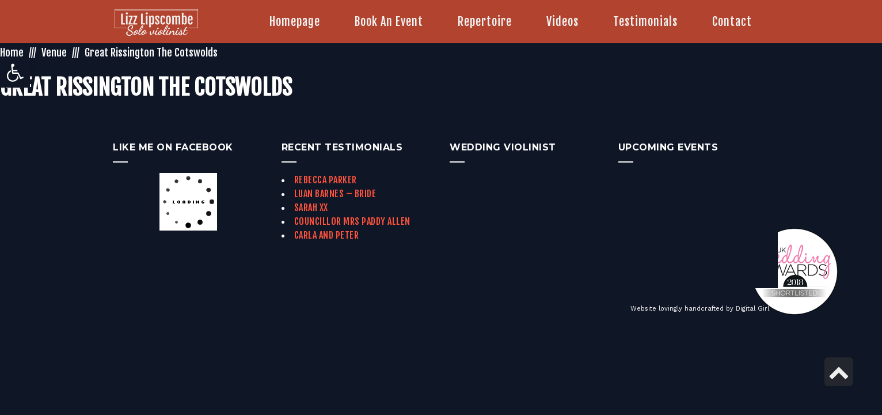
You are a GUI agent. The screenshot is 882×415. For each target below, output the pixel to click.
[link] (15, 73)
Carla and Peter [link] (326, 235)
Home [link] (12, 52)
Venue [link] (54, 52)
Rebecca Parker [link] (325, 180)
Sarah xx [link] (311, 207)
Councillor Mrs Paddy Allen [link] (352, 221)
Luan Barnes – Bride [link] (335, 193)
